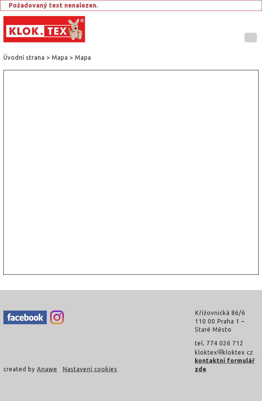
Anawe (47, 369)
